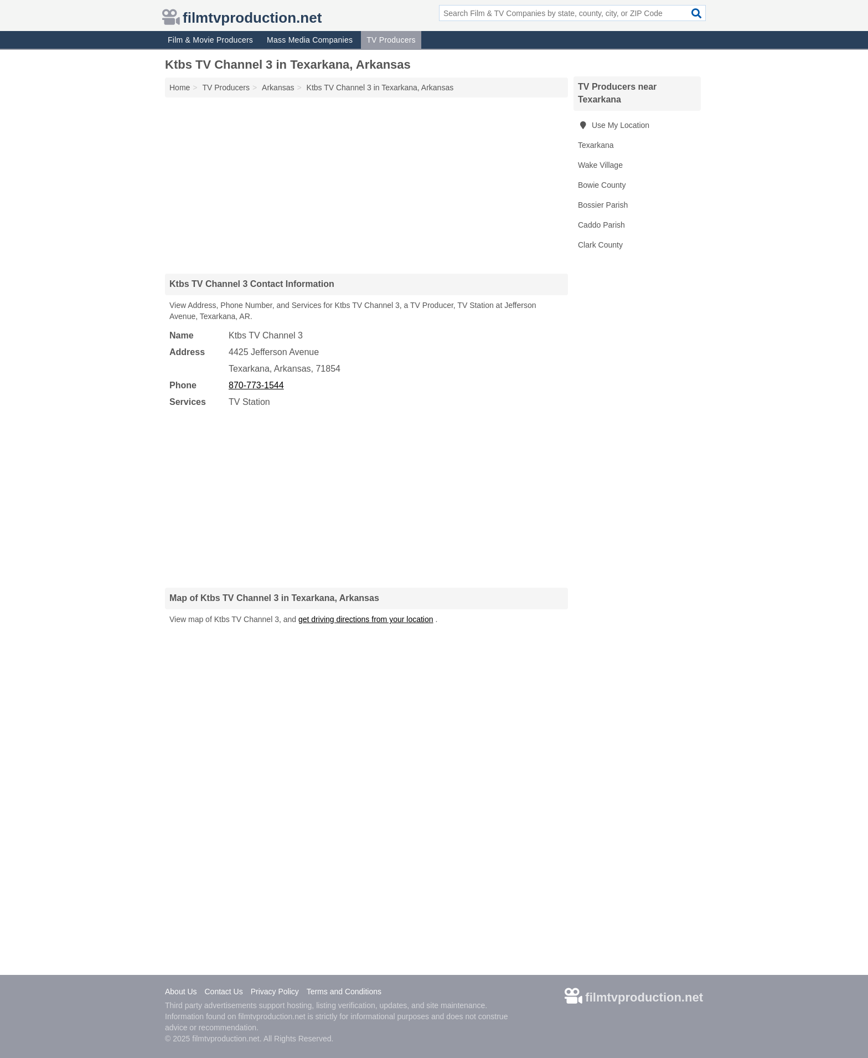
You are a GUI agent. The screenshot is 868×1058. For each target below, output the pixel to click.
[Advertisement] (366, 185)
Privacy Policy (275, 991)
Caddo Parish (601, 224)
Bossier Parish (603, 205)
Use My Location (613, 125)
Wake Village (600, 165)
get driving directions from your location (365, 619)
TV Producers (391, 39)
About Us (181, 991)
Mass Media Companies (310, 39)
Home (179, 87)
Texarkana (596, 145)
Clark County (600, 244)
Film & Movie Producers (210, 39)
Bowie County (602, 185)
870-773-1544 (256, 385)
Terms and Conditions (344, 991)
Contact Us (223, 991)
